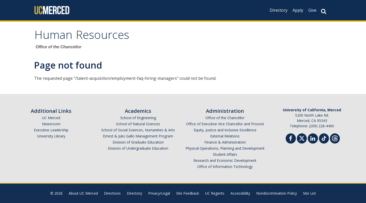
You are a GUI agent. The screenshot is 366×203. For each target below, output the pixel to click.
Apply (298, 10)
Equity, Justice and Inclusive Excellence (225, 130)
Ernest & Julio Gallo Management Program (138, 136)
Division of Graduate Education (138, 142)
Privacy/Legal (159, 193)
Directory (278, 10)
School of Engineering (138, 117)
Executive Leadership (51, 130)
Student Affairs (225, 154)
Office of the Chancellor (225, 117)
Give (312, 10)
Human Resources (81, 36)
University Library (51, 136)
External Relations (225, 136)
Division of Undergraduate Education (138, 148)
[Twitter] (302, 138)
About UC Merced (83, 193)
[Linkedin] (313, 139)
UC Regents (214, 193)
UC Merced (51, 117)
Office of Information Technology (225, 166)
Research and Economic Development (224, 160)
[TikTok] (324, 138)
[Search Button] (323, 11)
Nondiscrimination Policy (276, 193)
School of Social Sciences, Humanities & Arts (138, 130)
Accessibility (240, 193)
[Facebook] (291, 139)
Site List (309, 193)
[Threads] (335, 138)
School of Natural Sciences (138, 123)
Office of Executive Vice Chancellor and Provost (225, 123)
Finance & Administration (225, 142)
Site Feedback (187, 193)
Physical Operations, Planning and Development (225, 148)
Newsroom (51, 123)
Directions (112, 193)
